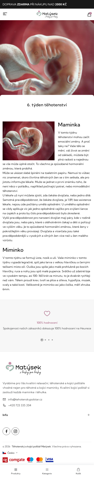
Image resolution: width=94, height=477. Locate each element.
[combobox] (10, 453)
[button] (42, 339)
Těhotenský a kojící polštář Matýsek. (31, 446)
